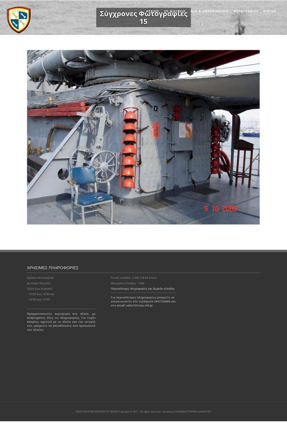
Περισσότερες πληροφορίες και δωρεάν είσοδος (142, 288)
